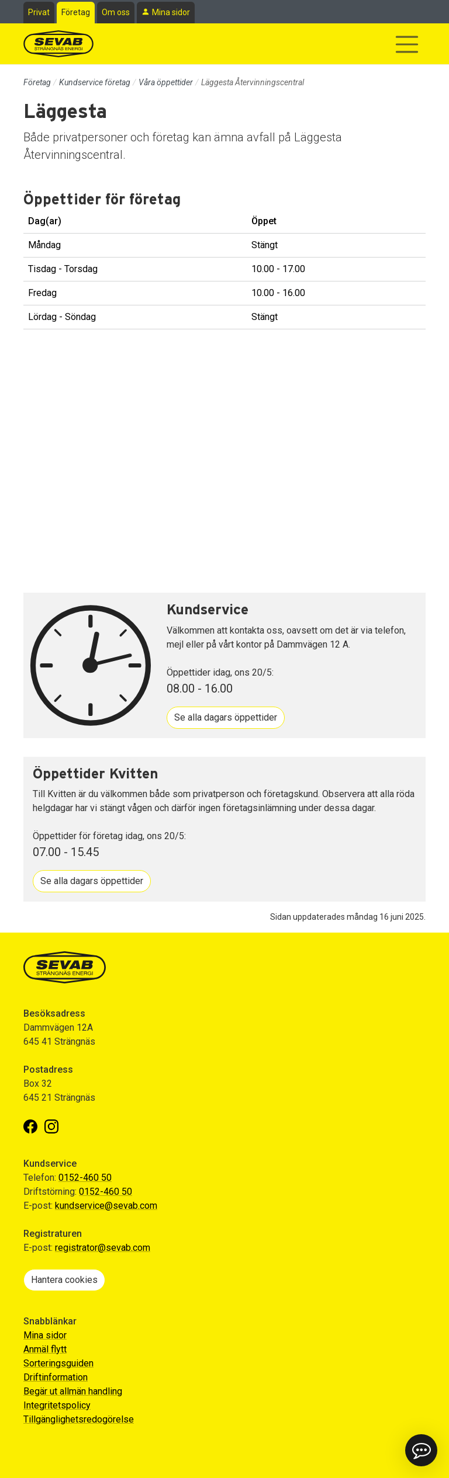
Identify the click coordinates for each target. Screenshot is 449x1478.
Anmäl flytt (45, 1349)
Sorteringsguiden (58, 1363)
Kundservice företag (94, 82)
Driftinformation (55, 1377)
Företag (75, 12)
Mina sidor (171, 12)
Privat (39, 12)
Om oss (116, 12)
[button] (421, 1450)
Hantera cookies (64, 1279)
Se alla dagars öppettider (225, 717)
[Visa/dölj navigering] (407, 44)
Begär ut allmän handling (72, 1391)
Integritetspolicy (57, 1405)
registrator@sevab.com (102, 1247)
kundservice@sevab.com (106, 1205)
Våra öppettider (166, 82)
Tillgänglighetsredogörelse (78, 1419)
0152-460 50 (85, 1177)
